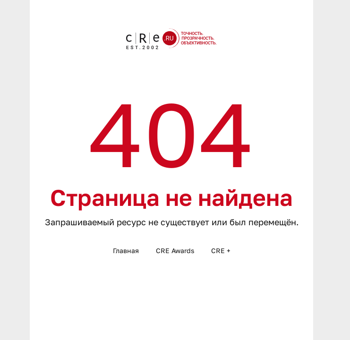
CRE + (220, 250)
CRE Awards (175, 250)
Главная (126, 250)
